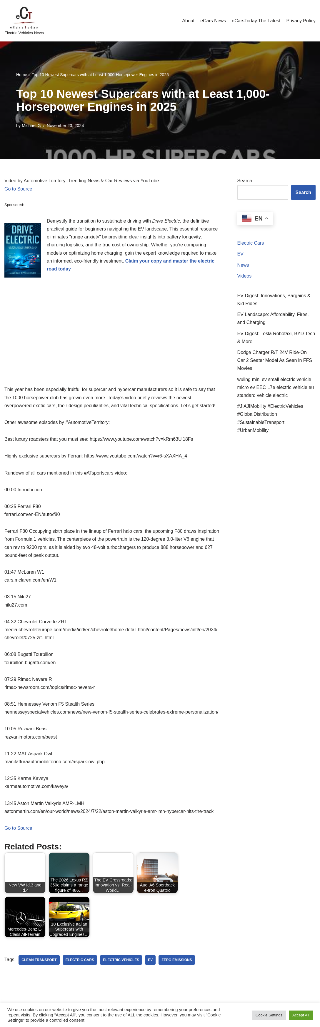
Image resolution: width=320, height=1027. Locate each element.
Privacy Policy (301, 20)
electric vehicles (121, 960)
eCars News (213, 20)
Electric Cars (250, 243)
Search (244, 180)
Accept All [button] (300, 1015)
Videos (244, 275)
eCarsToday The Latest (256, 20)
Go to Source (18, 188)
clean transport (38, 960)
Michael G (31, 125)
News (243, 265)
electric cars (80, 960)
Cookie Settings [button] (269, 1015)
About (188, 20)
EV (240, 253)
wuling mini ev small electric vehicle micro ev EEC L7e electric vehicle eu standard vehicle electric (275, 387)
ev (150, 960)
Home (21, 74)
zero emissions (176, 960)
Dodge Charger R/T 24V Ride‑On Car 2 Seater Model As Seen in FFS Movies (274, 360)
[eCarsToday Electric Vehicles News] (24, 20)
